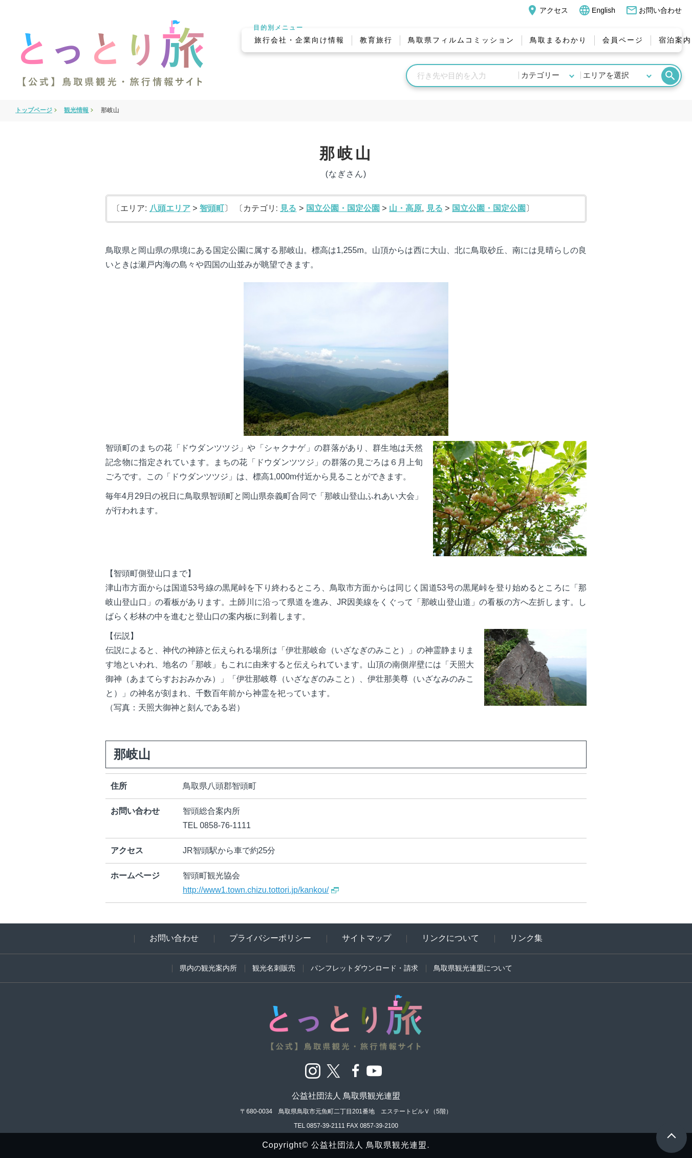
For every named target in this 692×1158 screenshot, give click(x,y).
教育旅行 (376, 40)
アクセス (547, 10)
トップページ (33, 110)
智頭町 (212, 208)
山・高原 (405, 208)
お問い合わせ (653, 10)
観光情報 (76, 110)
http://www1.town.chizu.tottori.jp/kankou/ (256, 890)
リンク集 (526, 938)
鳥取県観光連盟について (473, 968)
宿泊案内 (675, 40)
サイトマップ (366, 938)
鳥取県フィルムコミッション (461, 40)
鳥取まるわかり (558, 40)
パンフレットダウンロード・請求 (364, 968)
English (596, 10)
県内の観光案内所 (208, 968)
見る (288, 208)
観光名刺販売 (273, 968)
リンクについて (450, 938)
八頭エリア (169, 208)
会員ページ (622, 40)
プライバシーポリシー (270, 938)
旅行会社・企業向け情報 (299, 40)
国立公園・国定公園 (343, 208)
